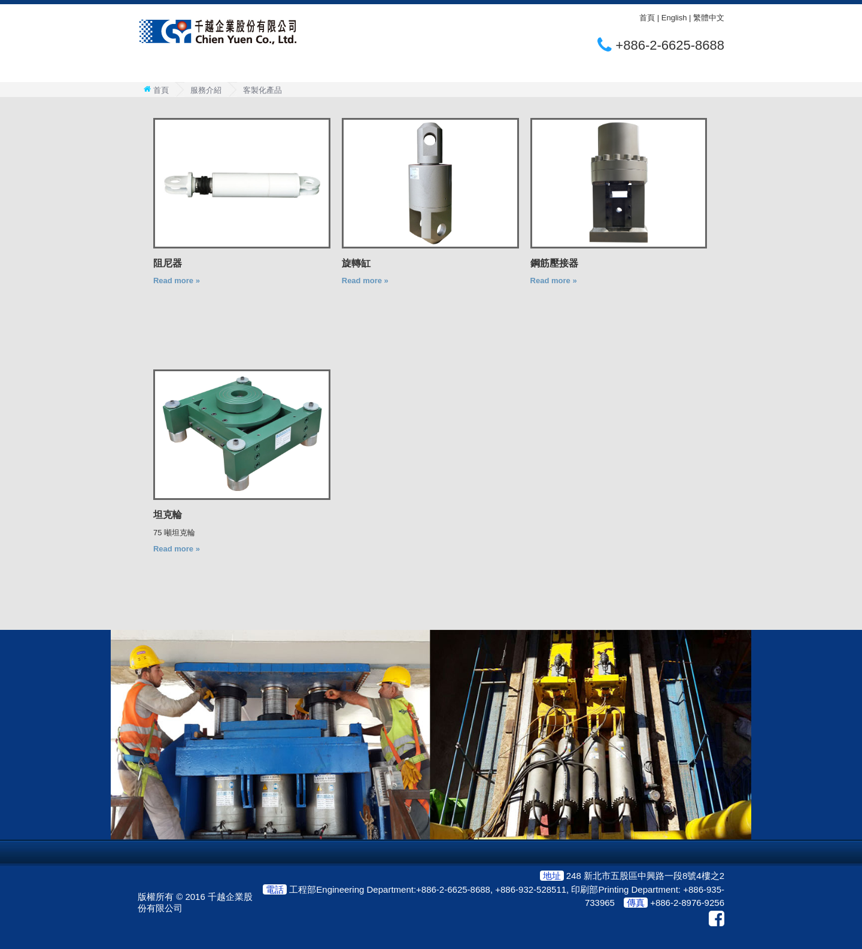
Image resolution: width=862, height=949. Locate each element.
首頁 (647, 17)
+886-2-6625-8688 (669, 45)
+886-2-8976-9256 (687, 903)
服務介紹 (237, 70)
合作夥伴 (436, 70)
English (674, 17)
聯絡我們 (370, 70)
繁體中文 (708, 17)
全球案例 (303, 70)
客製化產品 (262, 90)
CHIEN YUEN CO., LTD (218, 32)
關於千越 (171, 70)
